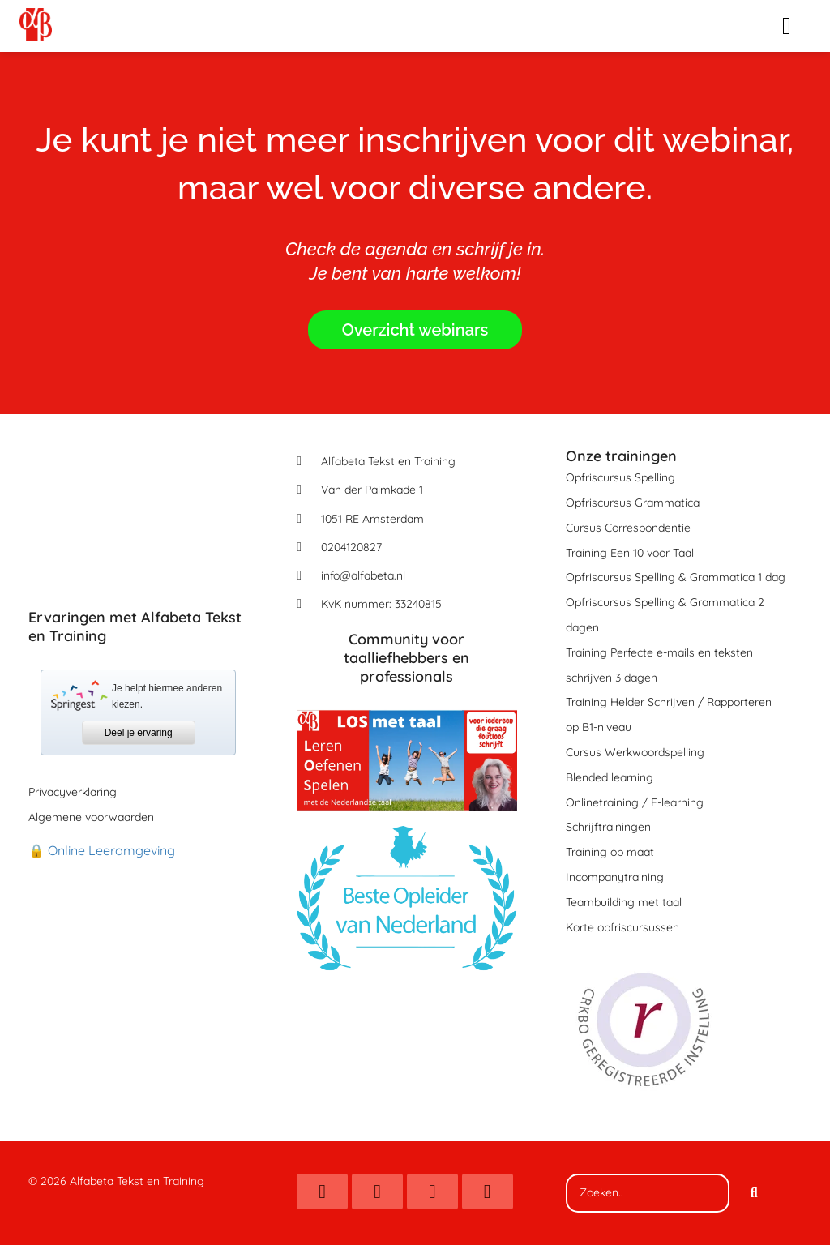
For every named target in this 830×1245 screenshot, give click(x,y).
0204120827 (351, 547)
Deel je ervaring (139, 732)
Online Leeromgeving (111, 850)
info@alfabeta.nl (363, 575)
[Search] (754, 1193)
